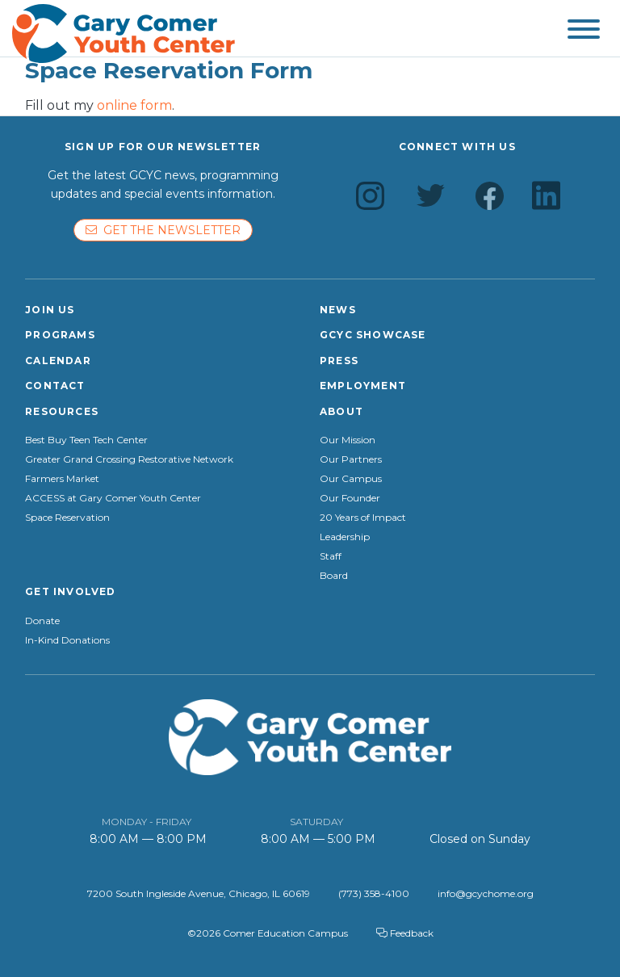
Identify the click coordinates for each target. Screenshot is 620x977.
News (338, 310)
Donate (42, 621)
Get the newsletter (163, 230)
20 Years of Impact (363, 517)
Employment (363, 385)
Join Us (49, 310)
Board (334, 575)
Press (339, 360)
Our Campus (351, 478)
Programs (60, 335)
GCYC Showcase (373, 335)
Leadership (345, 537)
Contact (55, 385)
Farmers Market (62, 478)
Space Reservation (67, 517)
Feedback (405, 933)
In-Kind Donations (67, 640)
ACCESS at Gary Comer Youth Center (113, 498)
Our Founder (350, 498)
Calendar (58, 360)
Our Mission (347, 440)
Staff (330, 556)
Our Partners (351, 459)
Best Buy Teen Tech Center (86, 440)
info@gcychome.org (486, 893)
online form (134, 105)
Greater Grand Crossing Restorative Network (129, 459)
